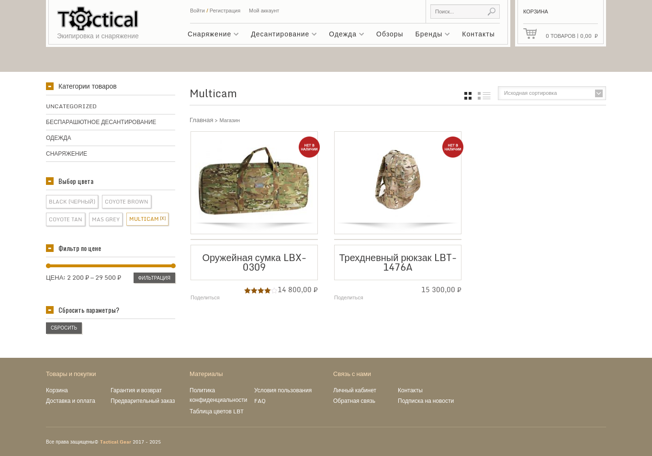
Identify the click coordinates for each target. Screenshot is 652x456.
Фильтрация (154, 278)
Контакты (478, 33)
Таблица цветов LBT (217, 411)
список (484, 96)
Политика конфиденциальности (218, 395)
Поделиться (205, 297)
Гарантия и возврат (136, 390)
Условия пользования (283, 390)
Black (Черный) (72, 201)
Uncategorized (71, 106)
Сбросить (64, 327)
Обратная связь (354, 400)
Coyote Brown (126, 201)
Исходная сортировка (530, 93)
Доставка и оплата (70, 400)
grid (468, 96)
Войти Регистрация (215, 10)
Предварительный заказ (143, 400)
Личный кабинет (354, 390)
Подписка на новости (426, 400)
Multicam (144, 219)
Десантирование (281, 35)
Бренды (430, 35)
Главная (201, 119)
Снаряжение (211, 35)
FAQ (260, 400)
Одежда (344, 35)
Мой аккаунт (264, 10)
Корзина (57, 390)
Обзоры (390, 33)
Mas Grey (106, 219)
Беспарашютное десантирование (101, 121)
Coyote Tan (65, 219)
